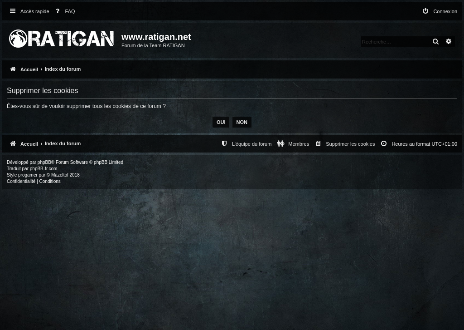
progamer (28, 174)
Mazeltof (59, 174)
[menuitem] (63, 11)
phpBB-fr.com (44, 168)
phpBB (44, 162)
